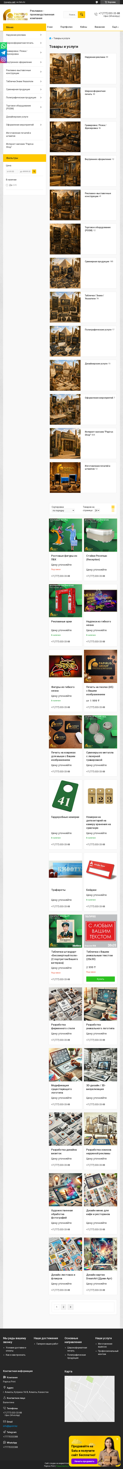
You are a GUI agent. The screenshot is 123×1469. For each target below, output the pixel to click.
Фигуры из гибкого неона (63, 688)
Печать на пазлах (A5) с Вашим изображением (99, 690)
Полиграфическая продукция (21, 97)
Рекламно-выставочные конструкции (18, 72)
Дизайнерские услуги (96, 363)
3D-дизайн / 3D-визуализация (96, 1087)
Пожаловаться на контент (67, 1466)
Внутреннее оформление (98, 159)
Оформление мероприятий (99, 398)
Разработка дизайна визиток (64, 1151)
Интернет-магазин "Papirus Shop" (20, 145)
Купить (100, 979)
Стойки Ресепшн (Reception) (96, 557)
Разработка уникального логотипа (100, 1026)
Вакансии (100, 27)
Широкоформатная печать (20, 43)
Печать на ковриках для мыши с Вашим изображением (63, 756)
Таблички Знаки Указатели (19, 81)
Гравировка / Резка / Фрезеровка (16, 52)
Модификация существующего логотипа (61, 1089)
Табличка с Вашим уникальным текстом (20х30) (99, 955)
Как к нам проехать (16, 1355)
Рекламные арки (61, 621)
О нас (50, 27)
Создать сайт (10, 2)
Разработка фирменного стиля (63, 1026)
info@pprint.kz (10, 1426)
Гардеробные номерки (65, 816)
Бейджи (91, 889)
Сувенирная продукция (97, 261)
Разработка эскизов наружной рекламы (98, 1151)
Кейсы (83, 27)
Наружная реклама (95, 57)
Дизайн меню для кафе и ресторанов (98, 1212)
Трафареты (58, 889)
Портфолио (66, 27)
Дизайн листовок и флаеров (63, 1276)
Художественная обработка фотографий (62, 1214)
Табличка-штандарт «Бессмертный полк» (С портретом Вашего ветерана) (64, 957)
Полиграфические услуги (98, 329)
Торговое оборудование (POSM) (18, 107)
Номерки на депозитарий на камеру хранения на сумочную (98, 822)
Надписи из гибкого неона (98, 623)
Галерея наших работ (47, 1344)
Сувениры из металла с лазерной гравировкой (99, 756)
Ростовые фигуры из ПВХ (64, 557)
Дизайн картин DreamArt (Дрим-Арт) (99, 1276)
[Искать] (81, 14)
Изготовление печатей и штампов (18, 134)
